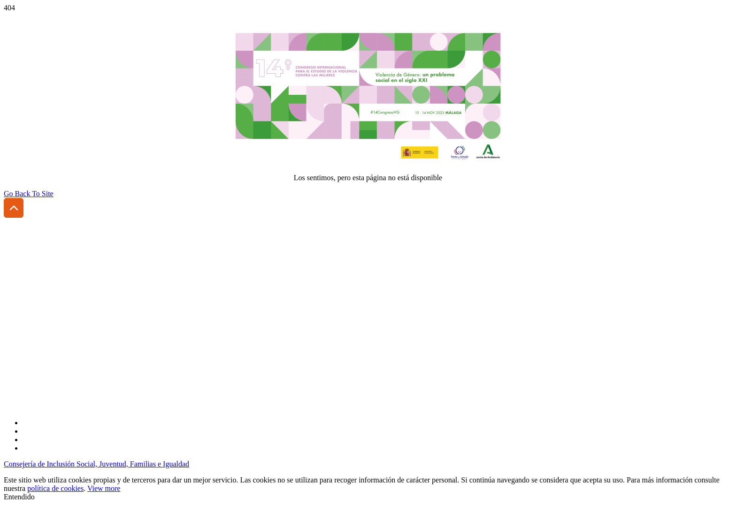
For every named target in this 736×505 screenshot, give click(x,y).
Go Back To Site (29, 194)
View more (104, 488)
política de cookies (55, 488)
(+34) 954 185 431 (55, 306)
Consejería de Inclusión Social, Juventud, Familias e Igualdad (96, 464)
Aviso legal (21, 345)
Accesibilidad (24, 329)
